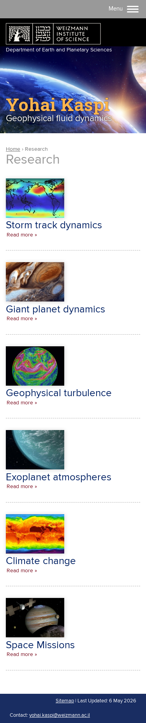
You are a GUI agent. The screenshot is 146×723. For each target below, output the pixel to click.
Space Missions (40, 645)
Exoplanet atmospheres (58, 477)
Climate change (41, 561)
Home (13, 149)
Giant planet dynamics (55, 309)
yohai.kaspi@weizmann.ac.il (59, 715)
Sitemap (65, 701)
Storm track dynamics (54, 225)
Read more (20, 234)
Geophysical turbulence (59, 393)
